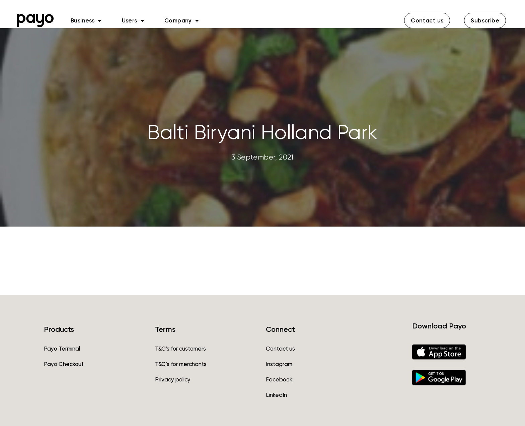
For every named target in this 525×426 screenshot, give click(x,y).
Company (181, 20)
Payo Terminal (62, 348)
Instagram (279, 364)
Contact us (280, 348)
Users (133, 20)
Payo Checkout (64, 364)
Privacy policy (173, 379)
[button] (427, 20)
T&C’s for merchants (181, 364)
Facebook (279, 379)
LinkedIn (276, 394)
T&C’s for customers (180, 348)
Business (86, 20)
